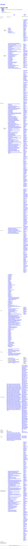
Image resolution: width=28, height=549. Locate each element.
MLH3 (9, 395)
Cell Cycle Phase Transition (25, 468)
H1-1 (26, 389)
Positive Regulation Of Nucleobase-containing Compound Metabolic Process (14, 485)
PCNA (22, 407)
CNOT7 (24, 378)
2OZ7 (11, 434)
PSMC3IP (10, 400)
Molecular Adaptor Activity (11, 64)
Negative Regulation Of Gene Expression (25, 97)
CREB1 (27, 378)
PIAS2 (18, 398)
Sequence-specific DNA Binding (12, 62)
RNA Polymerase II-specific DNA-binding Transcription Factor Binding (13, 66)
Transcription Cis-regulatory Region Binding (13, 43)
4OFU (17, 437)
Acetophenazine (10, 286)
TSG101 (12, 408)
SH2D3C (15, 403)
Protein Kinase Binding (25, 513)
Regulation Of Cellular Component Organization (25, 517)
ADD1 (26, 365)
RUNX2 (13, 402)
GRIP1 (13, 390)
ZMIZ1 (18, 409)
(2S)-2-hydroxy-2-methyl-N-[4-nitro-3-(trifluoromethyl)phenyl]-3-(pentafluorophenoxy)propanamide (13, 311)
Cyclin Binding (25, 61)
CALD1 (23, 370)
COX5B (14, 387)
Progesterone (9, 275)
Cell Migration (25, 106)
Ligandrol (9, 341)
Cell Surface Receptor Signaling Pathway (13, 504)
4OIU (14, 438)
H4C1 (24, 390)
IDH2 (24, 393)
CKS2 (22, 378)
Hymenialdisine (25, 309)
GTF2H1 (10, 391)
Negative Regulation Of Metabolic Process (13, 497)
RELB (25, 417)
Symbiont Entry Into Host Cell (25, 137)
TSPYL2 (26, 425)
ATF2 (14, 384)
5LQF (24, 436)
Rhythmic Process (25, 141)
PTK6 (13, 400)
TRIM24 (8, 408)
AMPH (27, 366)
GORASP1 (23, 389)
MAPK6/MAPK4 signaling (25, 246)
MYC (24, 402)
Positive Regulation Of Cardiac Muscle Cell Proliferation (25, 147)
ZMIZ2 (20, 409)
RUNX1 (11, 402)
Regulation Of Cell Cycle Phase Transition (25, 456)
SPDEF (14, 405)
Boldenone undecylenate (11, 345)
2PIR (16, 434)
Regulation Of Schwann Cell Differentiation (25, 102)
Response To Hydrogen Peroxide (25, 119)
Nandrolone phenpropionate (11, 284)
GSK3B (15, 390)
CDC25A (8, 386)
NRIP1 (18, 397)
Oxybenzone (9, 290)
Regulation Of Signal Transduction (12, 511)
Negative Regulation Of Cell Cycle (25, 462)
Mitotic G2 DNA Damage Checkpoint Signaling (25, 88)
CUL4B (25, 380)
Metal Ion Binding (10, 63)
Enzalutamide (10, 330)
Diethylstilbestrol (10, 274)
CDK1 (25, 14)
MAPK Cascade (10, 105)
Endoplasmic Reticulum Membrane (25, 29)
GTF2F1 (19, 390)
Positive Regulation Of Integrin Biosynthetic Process (14, 126)
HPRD (3, 12)
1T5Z (10, 433)
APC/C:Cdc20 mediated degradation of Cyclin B (25, 202)
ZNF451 (8, 410)
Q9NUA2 (18, 432)
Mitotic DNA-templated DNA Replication (25, 186)
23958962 (24, 358)
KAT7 (17, 393)
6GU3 (22, 437)
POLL (22, 409)
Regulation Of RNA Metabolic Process (13, 472)
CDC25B (10, 386)
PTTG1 (27, 414)
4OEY (12, 437)
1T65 (13, 433)
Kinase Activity (25, 59)
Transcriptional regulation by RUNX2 (25, 270)
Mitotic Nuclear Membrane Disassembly (25, 86)
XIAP (24, 428)
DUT (22, 382)
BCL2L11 (23, 368)
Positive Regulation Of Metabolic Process (13, 482)
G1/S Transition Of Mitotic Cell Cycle (25, 71)
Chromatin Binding (10, 53)
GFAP (22, 388)
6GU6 (26, 437)
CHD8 (11, 387)
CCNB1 (25, 371)
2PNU (12, 435)
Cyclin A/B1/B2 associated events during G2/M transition (25, 257)
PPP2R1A (26, 410)
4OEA (9, 437)
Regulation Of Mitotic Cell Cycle (25, 451)
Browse (3, 8)
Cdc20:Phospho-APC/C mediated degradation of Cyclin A (25, 205)
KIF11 (25, 395)
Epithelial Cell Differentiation (25, 112)
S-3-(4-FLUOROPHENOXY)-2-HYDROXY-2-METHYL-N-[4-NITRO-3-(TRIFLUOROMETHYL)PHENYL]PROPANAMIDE (15, 319)
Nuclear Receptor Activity (11, 55)
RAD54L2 (10, 401)
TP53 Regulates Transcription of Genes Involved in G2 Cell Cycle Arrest (25, 250)
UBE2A (26, 426)
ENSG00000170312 (24, 431)
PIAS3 (20, 398)
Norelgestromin (10, 303)
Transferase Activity (24, 60)
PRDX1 (24, 412)
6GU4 (24, 437)
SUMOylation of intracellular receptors (13, 229)
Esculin (9, 340)
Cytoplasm (24, 454)
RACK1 (8, 401)
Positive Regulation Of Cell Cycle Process (25, 472)
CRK (18, 387)
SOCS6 (11, 405)
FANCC (25, 384)
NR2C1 (8, 397)
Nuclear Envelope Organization (25, 84)
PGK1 (14, 398)
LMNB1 (25, 397)
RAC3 (19, 400)
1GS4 (9, 433)
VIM (25, 427)
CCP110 (25, 372)
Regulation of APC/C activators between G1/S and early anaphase (25, 208)
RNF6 (9, 402)
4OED (11, 437)
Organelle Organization (25, 452)
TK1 (24, 423)
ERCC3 (8, 389)
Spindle (24, 30)
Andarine (9, 312)
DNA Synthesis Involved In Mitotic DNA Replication (25, 176)
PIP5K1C (26, 407)
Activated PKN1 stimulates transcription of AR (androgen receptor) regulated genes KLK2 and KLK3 (15, 231)
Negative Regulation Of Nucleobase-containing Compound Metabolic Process (14, 484)
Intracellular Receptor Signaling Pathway (13, 119)
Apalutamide (9, 338)
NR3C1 (12, 397)
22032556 (18, 361)
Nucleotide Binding (24, 44)
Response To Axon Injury (25, 142)
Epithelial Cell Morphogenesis (12, 107)
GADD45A (24, 386)
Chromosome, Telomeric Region (25, 22)
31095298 (24, 363)
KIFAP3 (11, 394)
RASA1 (20, 401)
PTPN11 (16, 400)
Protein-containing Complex (11, 32)
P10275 (16, 432)
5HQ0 (22, 436)
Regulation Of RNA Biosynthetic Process (13, 471)
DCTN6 (23, 381)
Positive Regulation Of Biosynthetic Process (13, 487)
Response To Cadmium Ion (25, 134)
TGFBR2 (23, 423)
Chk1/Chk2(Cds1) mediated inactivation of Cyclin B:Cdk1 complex (25, 262)
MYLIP (15, 395)
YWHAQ (11, 409)
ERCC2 (19, 388)
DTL (26, 381)
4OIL (12, 438)
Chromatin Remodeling (24, 78)
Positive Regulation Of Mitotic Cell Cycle (25, 526)
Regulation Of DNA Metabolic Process (25, 496)
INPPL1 (8, 393)
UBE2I (16, 408)
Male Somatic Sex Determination (12, 117)
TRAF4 (20, 407)
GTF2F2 (8, 391)
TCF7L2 (16, 406)
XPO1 (26, 428)
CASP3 (20, 385)
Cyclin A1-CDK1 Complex (25, 38)
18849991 (15, 361)
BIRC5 (25, 368)
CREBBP (16, 387)
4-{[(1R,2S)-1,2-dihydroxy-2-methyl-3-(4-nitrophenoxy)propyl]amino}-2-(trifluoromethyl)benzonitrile (13, 309)
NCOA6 (12, 396)
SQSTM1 (23, 421)
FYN (22, 386)
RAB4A (23, 415)
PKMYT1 (26, 408)
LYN (18, 394)
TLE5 (9, 407)
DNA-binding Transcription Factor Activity (13, 54)
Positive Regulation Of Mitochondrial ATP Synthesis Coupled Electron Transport (25, 180)
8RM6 (12, 440)
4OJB (17, 438)
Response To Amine (25, 104)
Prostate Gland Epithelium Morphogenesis (13, 140)
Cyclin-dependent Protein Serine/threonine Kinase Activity (25, 52)
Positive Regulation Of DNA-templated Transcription (14, 127)
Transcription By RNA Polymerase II (12, 109)
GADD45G (26, 387)
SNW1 (7, 405)
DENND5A (8, 388)
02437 (7, 430)
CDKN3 (25, 375)
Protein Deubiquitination (25, 107)
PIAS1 (16, 398)
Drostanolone (10, 283)
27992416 (17, 359)
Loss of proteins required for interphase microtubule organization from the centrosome (25, 237)
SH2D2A (12, 403)
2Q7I (13, 435)
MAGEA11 (20, 394)
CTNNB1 (23, 380)
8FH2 (10, 440)
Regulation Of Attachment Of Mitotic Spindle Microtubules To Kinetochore (25, 170)
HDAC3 (8, 392)
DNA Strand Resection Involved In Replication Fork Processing (25, 163)
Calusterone (9, 292)
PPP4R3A (25, 411)
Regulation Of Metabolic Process (12, 477)
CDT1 (22, 376)
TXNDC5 (14, 408)
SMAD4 (8, 404)
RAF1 (14, 401)
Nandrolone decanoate (11, 329)
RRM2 (27, 418)
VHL (24, 427)
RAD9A (13, 401)
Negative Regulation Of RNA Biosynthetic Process (14, 481)
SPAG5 (25, 420)
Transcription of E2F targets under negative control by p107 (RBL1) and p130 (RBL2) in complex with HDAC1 (25, 195)
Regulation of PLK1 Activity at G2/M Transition (25, 221)
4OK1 (18, 438)
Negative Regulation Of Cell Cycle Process (25, 509)
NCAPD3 (25, 403)
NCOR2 (16, 396)
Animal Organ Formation (11, 133)
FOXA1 (21, 389)
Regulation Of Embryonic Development (25, 131)
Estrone (9, 280)
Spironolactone (10, 276)
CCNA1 (25, 370)
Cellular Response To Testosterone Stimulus (13, 148)
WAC (27, 427)
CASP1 (18, 385)
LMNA (23, 397)
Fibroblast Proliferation (24, 140)
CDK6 (16, 386)
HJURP (23, 391)
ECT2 (25, 382)
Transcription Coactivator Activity (12, 507)
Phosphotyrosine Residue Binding (12, 498)
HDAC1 (19, 391)
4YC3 (24, 435)
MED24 (8, 395)
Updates (3, 10)
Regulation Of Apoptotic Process (25, 458)
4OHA (11, 438)
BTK (9, 385)
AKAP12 (23, 366)
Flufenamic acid (10, 294)
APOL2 (8, 384)
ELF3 (16, 388)
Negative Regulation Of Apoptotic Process (25, 123)
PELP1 (13, 398)
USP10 (20, 408)
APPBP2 (10, 384)
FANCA (23, 384)
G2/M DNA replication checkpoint (24, 260)
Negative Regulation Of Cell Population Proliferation (14, 113)
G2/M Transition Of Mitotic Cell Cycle (25, 73)
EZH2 (12, 389)
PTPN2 (23, 414)
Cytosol (9, 30)
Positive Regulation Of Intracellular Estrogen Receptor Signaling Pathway (13, 121)
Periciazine (9, 293)
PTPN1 (26, 413)
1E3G (7, 433)
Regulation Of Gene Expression (12, 116)
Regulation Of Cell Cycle (25, 442)
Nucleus (9, 28)
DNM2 (25, 381)
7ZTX (10, 439)
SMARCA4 (13, 404)
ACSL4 (24, 365)
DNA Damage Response (25, 83)
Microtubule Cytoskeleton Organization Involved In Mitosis (25, 173)
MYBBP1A (12, 395)
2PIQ (15, 434)
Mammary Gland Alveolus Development (13, 144)
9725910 (21, 9)
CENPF (26, 376)
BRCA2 (27, 369)
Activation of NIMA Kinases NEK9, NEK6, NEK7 (25, 224)
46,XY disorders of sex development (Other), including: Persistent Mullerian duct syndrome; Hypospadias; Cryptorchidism (14, 351)
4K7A (7, 437)
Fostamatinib (25, 313)
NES (26, 404)
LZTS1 (26, 398)
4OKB (20, 438)
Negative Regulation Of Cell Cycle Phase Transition (25, 501)
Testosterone (9, 279)
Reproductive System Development (12, 146)
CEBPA (8, 387)
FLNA (18, 389)
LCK (14, 394)
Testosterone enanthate (11, 342)
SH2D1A (8, 403)
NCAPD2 (23, 403)
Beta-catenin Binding (10, 59)
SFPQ (19, 402)
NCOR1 (14, 396)
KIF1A (9, 394)
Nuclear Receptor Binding (11, 500)
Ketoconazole (10, 285)
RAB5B (25, 415)
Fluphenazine (10, 278)
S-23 (8, 307)
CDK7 (18, 386)
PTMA (25, 413)
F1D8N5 (12, 432)
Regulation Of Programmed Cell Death (13, 502)
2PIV (21, 434)
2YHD (20, 435)
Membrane (24, 34)
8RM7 (14, 440)
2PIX (9, 435)
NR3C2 (14, 397)
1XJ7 (15, 433)
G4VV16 (14, 432)
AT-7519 (24, 312)
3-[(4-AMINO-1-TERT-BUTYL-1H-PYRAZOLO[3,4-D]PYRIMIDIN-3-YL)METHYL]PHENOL (12, 327)
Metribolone (9, 296)
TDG (18, 406)
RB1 (22, 417)
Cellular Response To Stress (25, 447)
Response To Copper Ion (25, 136)
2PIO (12, 434)
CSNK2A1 (23, 379)
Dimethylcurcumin (10, 301)
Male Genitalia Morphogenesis (12, 134)
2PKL (10, 435)
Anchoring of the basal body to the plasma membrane (25, 244)
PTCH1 (23, 413)
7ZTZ (12, 439)
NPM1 (27, 405)
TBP (10, 406)
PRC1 (22, 412)
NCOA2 (19, 395)
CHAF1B (23, 377)
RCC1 (24, 417)
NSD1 (19, 397)
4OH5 (7, 438)
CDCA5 (25, 374)
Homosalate (9, 334)
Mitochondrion (25, 25)
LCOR (16, 394)
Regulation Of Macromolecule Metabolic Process (25, 521)
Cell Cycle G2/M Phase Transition (25, 519)
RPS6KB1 (24, 418)
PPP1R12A (23, 410)
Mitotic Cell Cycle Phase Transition (24, 125)
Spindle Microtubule (24, 33)
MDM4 (23, 400)
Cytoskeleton (25, 494)
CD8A (27, 372)
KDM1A (19, 393)
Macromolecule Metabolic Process (12, 506)
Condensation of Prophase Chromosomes (25, 213)
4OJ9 (15, 438)
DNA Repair (24, 77)
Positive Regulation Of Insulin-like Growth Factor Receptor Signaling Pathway (14, 125)
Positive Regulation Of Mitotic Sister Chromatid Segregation (25, 152)
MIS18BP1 (23, 401)
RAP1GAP (26, 416)
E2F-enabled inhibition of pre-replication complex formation (25, 191)
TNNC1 (25, 424)
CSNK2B (26, 379)
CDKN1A (23, 375)
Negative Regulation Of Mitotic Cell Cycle (25, 539)
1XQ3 (18, 433)
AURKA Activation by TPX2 (25, 268)
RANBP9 (18, 401)
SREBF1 (20, 405)
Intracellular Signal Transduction (12, 499)
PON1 (24, 409)
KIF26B (25, 396)
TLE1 (26, 423)
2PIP (13, 434)
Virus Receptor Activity (25, 45)
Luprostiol (9, 335)
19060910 (14, 360)
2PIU (19, 434)
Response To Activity (25, 105)
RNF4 (7, 402)
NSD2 (7, 398)
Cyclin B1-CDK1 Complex (25, 40)
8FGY (18, 439)
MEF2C (25, 400)
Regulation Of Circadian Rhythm (25, 121)
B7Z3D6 (23, 432)
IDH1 (22, 393)
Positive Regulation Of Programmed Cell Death (25, 498)
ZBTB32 (16, 409)
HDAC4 (10, 392)
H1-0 (25, 389)
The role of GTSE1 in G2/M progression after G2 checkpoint (25, 265)
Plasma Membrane (10, 31)
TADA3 (8, 406)
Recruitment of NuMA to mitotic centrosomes (25, 240)
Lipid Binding (10, 60)
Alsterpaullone (25, 311)
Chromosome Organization (25, 479)
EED (10, 388)
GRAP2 (8, 390)
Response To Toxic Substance (25, 93)
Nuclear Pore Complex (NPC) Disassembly (25, 228)
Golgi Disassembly (25, 160)
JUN (11, 393)
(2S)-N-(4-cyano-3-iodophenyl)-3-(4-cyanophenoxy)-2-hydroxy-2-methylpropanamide (14, 306)
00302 (22, 430)
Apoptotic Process (25, 82)
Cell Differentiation (10, 508)
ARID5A (12, 384)
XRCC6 (8, 409)
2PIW (7, 435)
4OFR (16, 437)
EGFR (14, 388)
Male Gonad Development (11, 114)
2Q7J (15, 435)
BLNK (19, 384)
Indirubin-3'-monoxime (24, 307)
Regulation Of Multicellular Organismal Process (14, 503)
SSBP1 (26, 421)
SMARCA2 (10, 404)
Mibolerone (9, 336)
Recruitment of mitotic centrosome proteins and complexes (25, 233)
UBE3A (18, 408)
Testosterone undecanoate (11, 343)
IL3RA (23, 394)
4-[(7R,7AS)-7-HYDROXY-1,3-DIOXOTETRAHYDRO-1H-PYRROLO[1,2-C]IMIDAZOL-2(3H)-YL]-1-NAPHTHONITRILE (14, 322)
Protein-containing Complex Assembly (24, 155)
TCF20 (12, 406)
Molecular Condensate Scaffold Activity (13, 67)
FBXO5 (25, 385)
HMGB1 (16, 392)
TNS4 (16, 407)
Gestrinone (9, 337)
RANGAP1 (23, 416)
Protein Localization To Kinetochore (25, 114)
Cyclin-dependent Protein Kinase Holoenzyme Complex (25, 20)
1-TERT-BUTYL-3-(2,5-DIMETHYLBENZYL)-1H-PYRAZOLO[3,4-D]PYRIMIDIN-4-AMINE (14, 320)
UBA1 (24, 426)
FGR (15, 389)
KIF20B (23, 396)
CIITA (25, 377)
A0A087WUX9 (9, 432)
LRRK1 (23, 398)
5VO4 (9, 439)
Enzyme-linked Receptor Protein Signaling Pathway (14, 501)
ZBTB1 (14, 409)
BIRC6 (23, 369)
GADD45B (23, 387)
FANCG (23, 385)
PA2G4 (9, 398)
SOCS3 (9, 405)
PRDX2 (26, 412)
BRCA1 (8, 385)
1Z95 (20, 433)
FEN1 (27, 385)
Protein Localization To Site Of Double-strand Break (25, 183)
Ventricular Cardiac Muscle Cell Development (25, 145)
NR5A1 (16, 397)
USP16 (23, 427)
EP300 (17, 388)
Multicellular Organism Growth (12, 123)
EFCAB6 (12, 388)
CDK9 (19, 386)
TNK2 (12, 407)
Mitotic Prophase (25, 254)
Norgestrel (9, 333)
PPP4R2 (23, 411)
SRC (17, 405)
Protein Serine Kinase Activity (25, 67)
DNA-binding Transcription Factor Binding (25, 524)
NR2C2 (10, 397)
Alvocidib (24, 310)
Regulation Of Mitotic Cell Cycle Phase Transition (25, 477)
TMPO (23, 424)
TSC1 (24, 425)
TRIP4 (10, 408)
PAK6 (11, 398)
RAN (16, 401)
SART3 (15, 402)
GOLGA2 (24, 388)
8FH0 (7, 440)
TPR (22, 425)
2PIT (18, 434)
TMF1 (11, 407)
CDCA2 (23, 374)
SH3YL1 (17, 403)
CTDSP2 (20, 387)
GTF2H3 (15, 391)
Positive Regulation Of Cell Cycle (25, 466)
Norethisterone (10, 282)
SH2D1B (10, 403)
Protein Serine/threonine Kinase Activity (25, 50)
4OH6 (9, 438)
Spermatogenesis (10, 111)
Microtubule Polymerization (25, 139)
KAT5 (15, 393)
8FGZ (20, 439)
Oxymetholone (10, 302)
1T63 (12, 433)
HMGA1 (25, 391)
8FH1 (9, 440)
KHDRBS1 (23, 395)
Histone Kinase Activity (25, 63)
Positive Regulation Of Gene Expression (25, 95)
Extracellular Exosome (25, 36)
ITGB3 (27, 394)
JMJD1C (10, 393)
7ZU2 (15, 439)
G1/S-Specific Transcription (25, 255)
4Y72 (22, 435)
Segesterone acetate (10, 344)
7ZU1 (14, 439)
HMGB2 (18, 392)
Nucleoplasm (9, 29)
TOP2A (27, 424)
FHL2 (17, 389)
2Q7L (18, 435)
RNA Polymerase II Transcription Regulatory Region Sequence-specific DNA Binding (14, 44)
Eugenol (9, 331)
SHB (19, 403)
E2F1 (24, 382)
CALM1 (14, 385)
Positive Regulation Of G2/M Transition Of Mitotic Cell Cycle (25, 99)
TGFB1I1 (20, 406)
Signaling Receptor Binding (11, 56)
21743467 (13, 362)
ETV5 (11, 389)
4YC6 (25, 435)
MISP (25, 401)
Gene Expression (10, 115)
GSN (16, 390)
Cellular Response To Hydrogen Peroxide (25, 157)
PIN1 (24, 407)
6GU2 (26, 436)
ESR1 (9, 389)
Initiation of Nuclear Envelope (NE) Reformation (25, 226)
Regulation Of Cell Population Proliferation (25, 493)
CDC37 (12, 386)
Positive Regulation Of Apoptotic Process (25, 511)
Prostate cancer (10, 352)
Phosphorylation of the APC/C (25, 210)
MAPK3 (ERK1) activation (25, 189)
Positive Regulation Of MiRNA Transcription (13, 150)
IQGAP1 (25, 394)
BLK (17, 384)
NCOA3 (8, 396)
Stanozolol (9, 304)
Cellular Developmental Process (12, 510)
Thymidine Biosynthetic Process (24, 133)
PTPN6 (25, 414)
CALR (16, 385)
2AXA (7, 434)
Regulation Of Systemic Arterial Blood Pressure (14, 106)
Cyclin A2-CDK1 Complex (25, 39)
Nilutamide (9, 281)
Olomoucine (24, 308)
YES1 (9, 409)
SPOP (16, 405)
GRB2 (9, 390)
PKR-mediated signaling (25, 272)
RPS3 (22, 418)
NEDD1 (25, 404)
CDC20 (23, 373)
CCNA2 (23, 371)
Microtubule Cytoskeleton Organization (25, 75)
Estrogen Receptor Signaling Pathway (13, 118)
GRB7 (11, 390)
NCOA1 (17, 395)
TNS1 (14, 407)
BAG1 (16, 384)
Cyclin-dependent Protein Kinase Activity (25, 65)
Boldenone (9, 291)
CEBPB (10, 387)
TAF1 (9, 406)
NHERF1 (23, 405)
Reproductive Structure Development (12, 132)
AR (14, 14)
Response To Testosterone (11, 122)
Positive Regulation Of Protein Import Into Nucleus (25, 116)
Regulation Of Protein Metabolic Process (25, 515)
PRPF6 (7, 400)
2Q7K (16, 435)
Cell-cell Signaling (10, 110)
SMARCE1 (19, 404)
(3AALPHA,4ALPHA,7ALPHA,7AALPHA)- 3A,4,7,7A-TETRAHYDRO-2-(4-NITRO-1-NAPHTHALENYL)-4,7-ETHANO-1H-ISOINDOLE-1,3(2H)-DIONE (14, 298)
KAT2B (13, 393)
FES (14, 389)
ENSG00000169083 (9, 431)
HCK (16, 391)
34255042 (14, 358)
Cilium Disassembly (25, 149)
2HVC (9, 434)
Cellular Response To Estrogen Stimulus (13, 147)
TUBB (22, 426)
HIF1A (12, 392)
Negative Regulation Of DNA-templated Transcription (15, 480)
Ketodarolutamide (10, 346)
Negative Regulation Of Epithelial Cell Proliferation (14, 135)
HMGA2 (23, 392)
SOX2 (22, 420)
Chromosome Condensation (25, 111)
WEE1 (22, 428)
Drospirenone (10, 288)
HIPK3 (14, 392)
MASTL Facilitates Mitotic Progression (25, 215)
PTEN (12, 400)
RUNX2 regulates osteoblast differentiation (13, 232)
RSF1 (22, 419)
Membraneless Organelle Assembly (12, 149)
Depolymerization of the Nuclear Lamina (25, 242)
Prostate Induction (10, 136)
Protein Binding (10, 58)
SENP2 (17, 402)
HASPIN (26, 390)
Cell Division (25, 143)
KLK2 (13, 394)
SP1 (13, 405)
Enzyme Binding (10, 61)
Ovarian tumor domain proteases (25, 247)
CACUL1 (11, 385)
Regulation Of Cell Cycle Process (25, 444)
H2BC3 (23, 390)
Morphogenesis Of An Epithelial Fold (13, 137)
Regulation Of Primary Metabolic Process (13, 475)
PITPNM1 (23, 408)
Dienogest (9, 332)
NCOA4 (10, 396)
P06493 (27, 432)
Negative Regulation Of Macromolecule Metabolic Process (25, 485)
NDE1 (18, 396)
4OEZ (14, 437)
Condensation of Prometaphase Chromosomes (25, 219)
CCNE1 (23, 372)
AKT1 (25, 366)
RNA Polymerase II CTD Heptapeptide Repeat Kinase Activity (25, 57)
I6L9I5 (25, 432)
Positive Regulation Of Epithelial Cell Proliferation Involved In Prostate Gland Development (14, 145)
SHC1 (21, 403)
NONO (25, 405)
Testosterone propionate (11, 289)
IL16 (25, 393)
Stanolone (9, 295)
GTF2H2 (12, 391)
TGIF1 (7, 407)
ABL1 (22, 365)
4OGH (19, 437)
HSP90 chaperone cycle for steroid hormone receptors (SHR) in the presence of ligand (15, 228)
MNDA (23, 402)
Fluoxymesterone (10, 287)
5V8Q (7, 439)
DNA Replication (25, 76)
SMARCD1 (16, 404)
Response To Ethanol (25, 127)
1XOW (16, 433)
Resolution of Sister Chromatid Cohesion (25, 217)
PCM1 (25, 406)
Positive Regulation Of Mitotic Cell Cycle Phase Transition (25, 534)
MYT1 (26, 402)
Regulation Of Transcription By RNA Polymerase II (14, 108)
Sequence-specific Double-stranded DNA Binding (14, 68)
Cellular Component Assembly (24, 537)
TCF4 (14, 406)
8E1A (17, 439)
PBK (24, 406)
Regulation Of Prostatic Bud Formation (13, 139)
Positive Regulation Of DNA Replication (25, 129)
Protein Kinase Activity (25, 48)
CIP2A (27, 377)
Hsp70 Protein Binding (25, 62)
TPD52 (17, 407)
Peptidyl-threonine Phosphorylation (25, 109)
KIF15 (7, 394)
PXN (17, 400)
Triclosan (9, 328)
